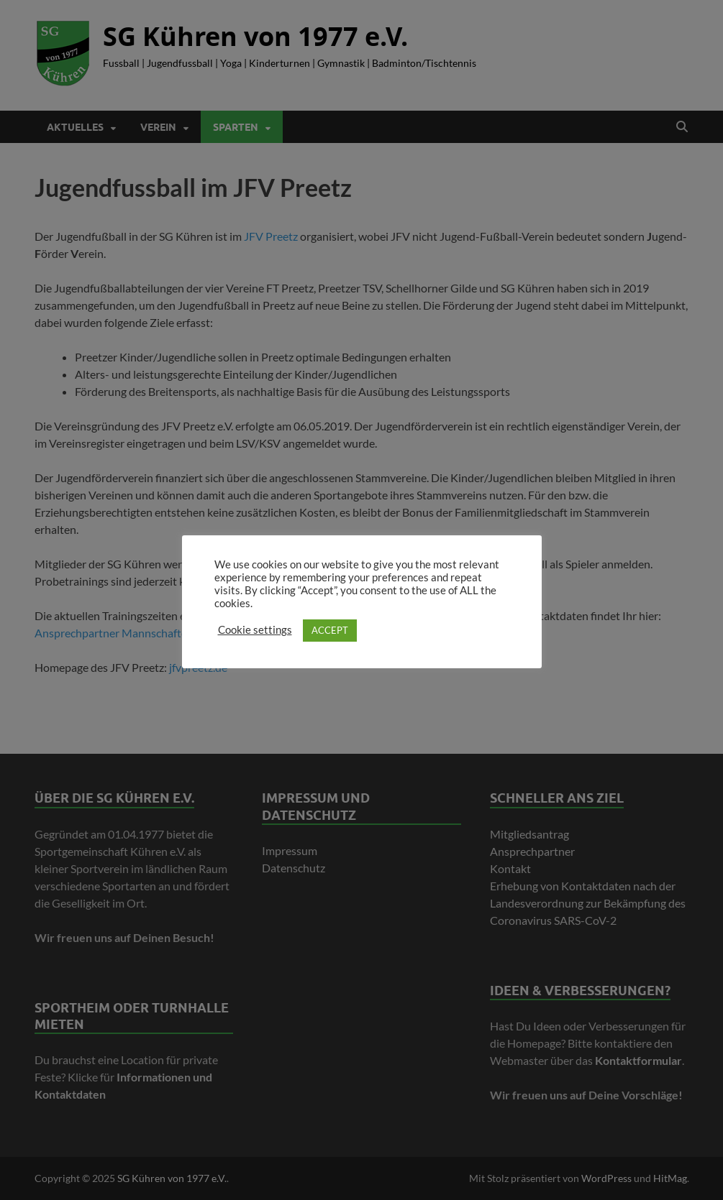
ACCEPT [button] (330, 630)
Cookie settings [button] (255, 630)
